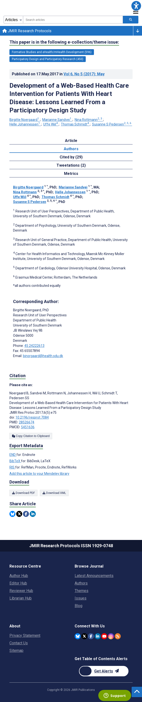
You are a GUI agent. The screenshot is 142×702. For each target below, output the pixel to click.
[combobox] (73, 19)
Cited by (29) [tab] (71, 157)
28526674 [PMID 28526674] (26, 422)
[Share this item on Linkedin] (33, 514)
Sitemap (16, 650)
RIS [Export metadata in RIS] (12, 467)
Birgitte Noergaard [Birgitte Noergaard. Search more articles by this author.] (24, 120)
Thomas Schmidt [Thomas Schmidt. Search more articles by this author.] (75, 124)
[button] (136, 5)
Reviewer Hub (21, 590)
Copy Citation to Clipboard (31, 436)
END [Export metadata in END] (12, 455)
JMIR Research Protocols (26, 31)
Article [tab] (71, 140)
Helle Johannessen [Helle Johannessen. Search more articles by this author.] (25, 124)
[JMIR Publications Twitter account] (84, 636)
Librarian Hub (20, 598)
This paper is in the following (64, 42)
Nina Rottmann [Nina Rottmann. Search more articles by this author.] (89, 120)
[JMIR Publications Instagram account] (111, 636)
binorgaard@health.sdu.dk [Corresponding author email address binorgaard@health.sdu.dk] (43, 356)
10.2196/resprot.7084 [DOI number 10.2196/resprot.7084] (32, 417)
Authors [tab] (71, 149)
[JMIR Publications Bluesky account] (78, 636)
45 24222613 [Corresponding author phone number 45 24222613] (34, 346)
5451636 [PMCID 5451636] (28, 427)
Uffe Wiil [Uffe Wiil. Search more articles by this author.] (50, 124)
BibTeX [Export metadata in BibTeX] (15, 461)
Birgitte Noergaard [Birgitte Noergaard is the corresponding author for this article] (31, 310)
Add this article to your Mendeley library (39, 474)
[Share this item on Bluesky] (12, 514)
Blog (78, 605)
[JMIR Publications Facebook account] (91, 636)
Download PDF (23, 493)
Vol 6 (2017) (84, 74)
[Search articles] (130, 19)
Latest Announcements (94, 575)
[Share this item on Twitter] (19, 514)
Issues (80, 598)
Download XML (54, 493)
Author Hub (18, 575)
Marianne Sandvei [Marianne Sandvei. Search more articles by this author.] (57, 120)
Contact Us (18, 643)
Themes (81, 590)
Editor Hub (18, 583)
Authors (81, 583)
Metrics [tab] (71, 173)
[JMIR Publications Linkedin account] (98, 636)
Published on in (58, 74)
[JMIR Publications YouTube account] (104, 636)
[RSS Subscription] (118, 636)
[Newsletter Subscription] (103, 671)
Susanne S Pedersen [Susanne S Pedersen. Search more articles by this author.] (112, 124)
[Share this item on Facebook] (26, 514)
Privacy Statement (24, 635)
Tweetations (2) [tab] (71, 165)
